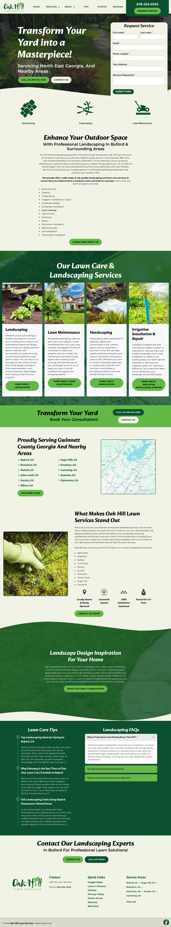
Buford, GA (25, 460)
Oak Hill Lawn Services (21, 923)
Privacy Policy (96, 894)
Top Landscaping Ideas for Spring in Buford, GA (42, 739)
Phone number (121, 54)
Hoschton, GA (67, 465)
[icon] (166, 922)
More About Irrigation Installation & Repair (149, 371)
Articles (92, 890)
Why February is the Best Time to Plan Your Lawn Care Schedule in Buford (43, 770)
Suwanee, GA (67, 475)
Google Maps (95, 882)
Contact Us (61, 80)
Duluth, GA (25, 470)
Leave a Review (97, 886)
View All (131, 902)
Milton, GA (25, 485)
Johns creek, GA (28, 475)
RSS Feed (93, 906)
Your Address (121, 64)
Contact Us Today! (89, 613)
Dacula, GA (26, 480)
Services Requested (124, 75)
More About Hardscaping (107, 369)
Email (116, 43)
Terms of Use (95, 898)
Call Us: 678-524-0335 (34, 80)
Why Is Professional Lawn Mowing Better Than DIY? (111, 737)
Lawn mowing (49, 224)
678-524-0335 (147, 4)
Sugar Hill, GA (67, 460)
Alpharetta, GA (68, 480)
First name (119, 32)
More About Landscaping (22, 372)
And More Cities (30, 493)
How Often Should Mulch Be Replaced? (105, 769)
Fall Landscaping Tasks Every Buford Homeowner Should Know (43, 801)
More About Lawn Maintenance (64, 369)
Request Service (147, 11)
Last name (146, 32)
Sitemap (92, 902)
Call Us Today (96, 859)
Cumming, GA (67, 470)
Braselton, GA (27, 465)
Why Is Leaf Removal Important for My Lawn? (109, 778)
